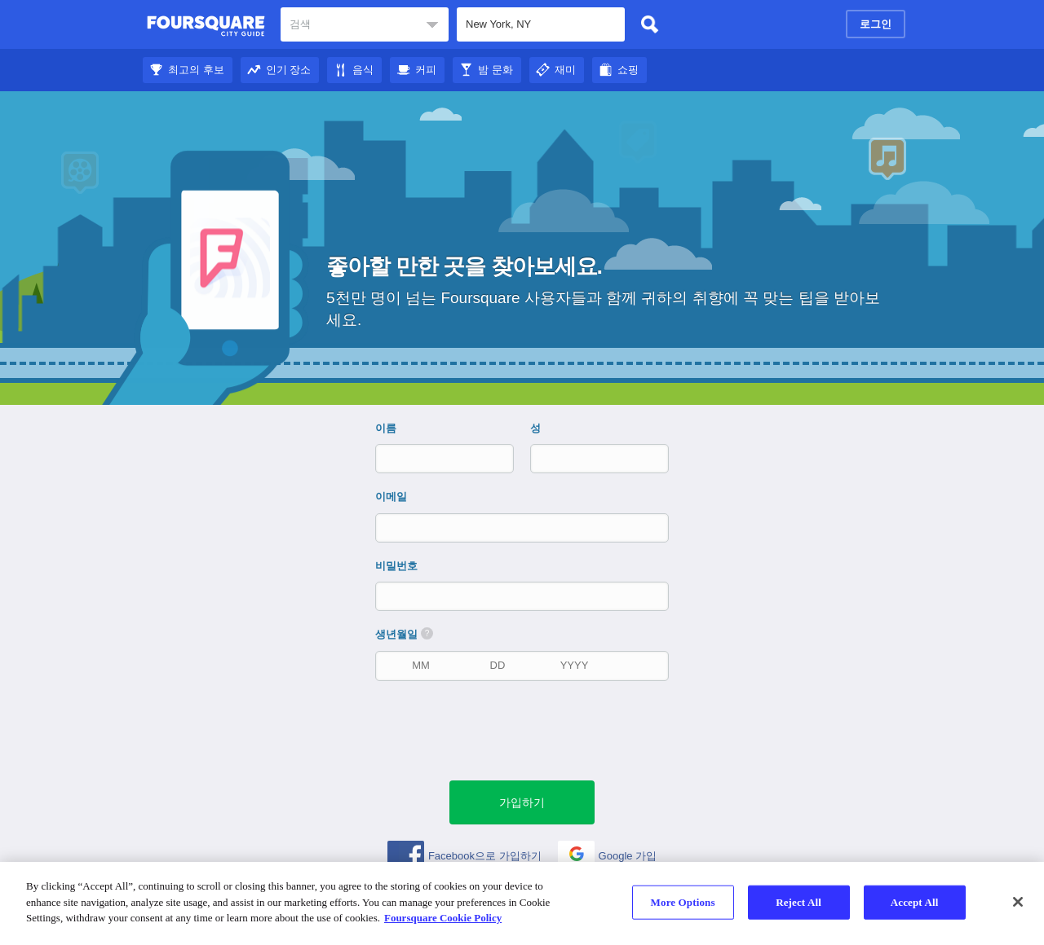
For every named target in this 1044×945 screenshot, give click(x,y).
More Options (683, 902)
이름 (385, 428)
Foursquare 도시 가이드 (206, 26)
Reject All (798, 902)
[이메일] (524, 527)
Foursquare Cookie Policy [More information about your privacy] (443, 918)
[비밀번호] (524, 596)
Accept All (915, 902)
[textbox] (365, 24)
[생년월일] (421, 665)
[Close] (1018, 902)
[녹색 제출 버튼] (522, 802)
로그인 (875, 24)
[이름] (431, 458)
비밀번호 (396, 566)
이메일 (391, 496)
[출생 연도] (574, 665)
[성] (585, 458)
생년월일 (404, 633)
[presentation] (530, 729)
